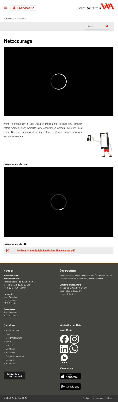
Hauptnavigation (5, 8)
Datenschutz (98, 398)
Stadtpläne (10, 349)
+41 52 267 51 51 (26, 282)
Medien (9, 341)
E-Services (23, 8)
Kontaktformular (11, 278)
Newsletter (10, 345)
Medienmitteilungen (14, 338)
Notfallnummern (12, 330)
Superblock (10, 352)
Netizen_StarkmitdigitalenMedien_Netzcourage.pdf (45, 250)
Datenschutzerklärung (15, 356)
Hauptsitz (8, 294)
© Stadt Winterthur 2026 (15, 398)
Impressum (10, 363)
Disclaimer (10, 360)
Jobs (8, 334)
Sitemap (110, 398)
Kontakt (86, 398)
